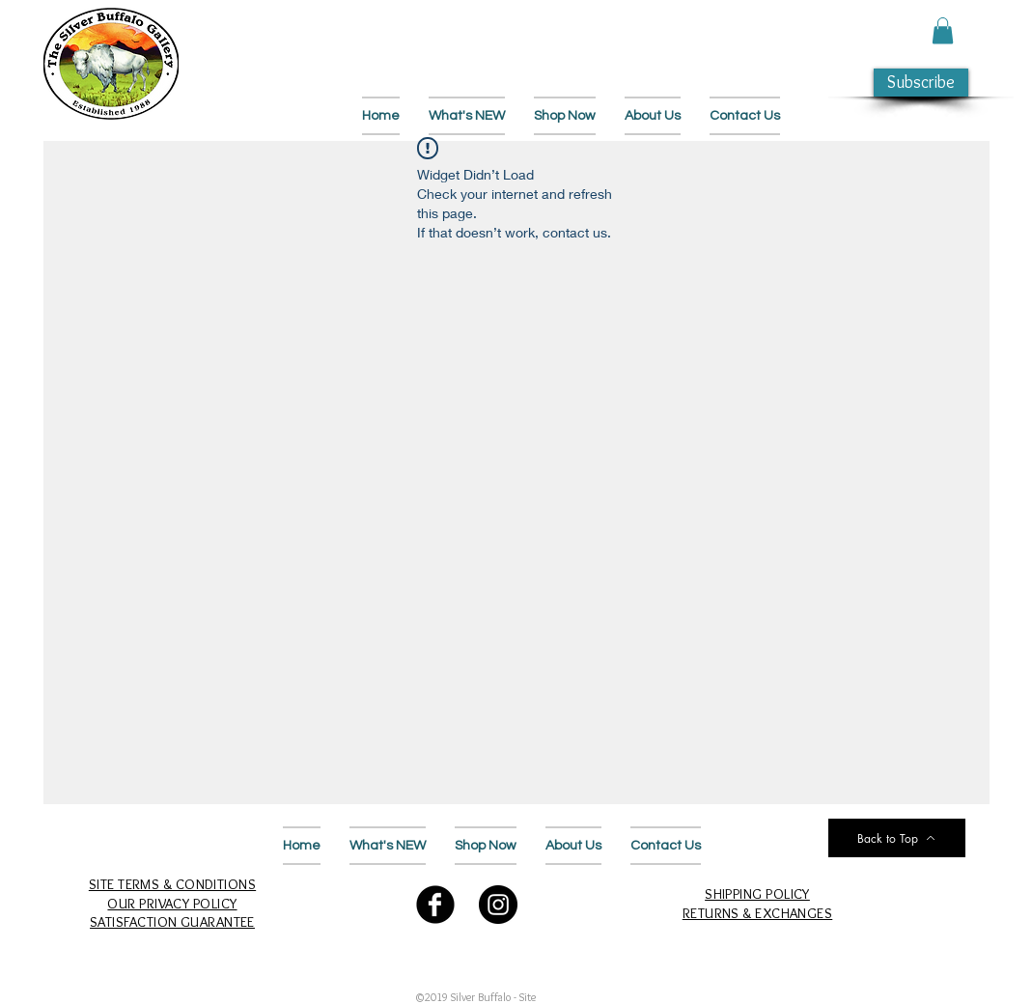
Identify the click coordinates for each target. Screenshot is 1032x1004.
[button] (943, 30)
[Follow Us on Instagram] (498, 904)
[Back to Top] (896, 838)
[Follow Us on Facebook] (435, 904)
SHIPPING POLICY (757, 894)
